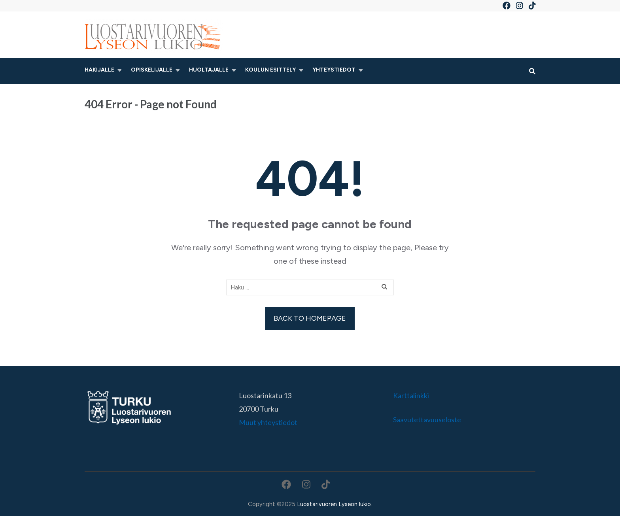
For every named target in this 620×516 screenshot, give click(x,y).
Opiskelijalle (151, 69)
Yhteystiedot (333, 69)
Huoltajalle (209, 69)
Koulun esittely (270, 69)
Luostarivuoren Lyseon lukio (334, 504)
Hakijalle (99, 69)
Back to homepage (310, 318)
